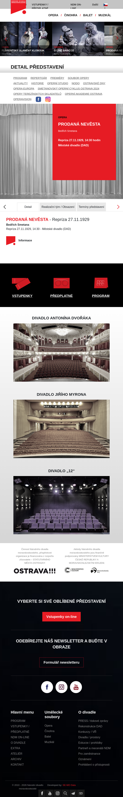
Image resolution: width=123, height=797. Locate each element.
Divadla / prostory (89, 737)
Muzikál (49, 742)
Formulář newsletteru (61, 662)
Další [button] (95, 4)
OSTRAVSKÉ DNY (94, 83)
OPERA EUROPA (23, 88)
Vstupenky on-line (61, 617)
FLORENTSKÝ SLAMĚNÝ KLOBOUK (23, 50)
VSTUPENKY (22, 296)
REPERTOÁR (39, 77)
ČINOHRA (70, 15)
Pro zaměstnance (89, 753)
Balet (48, 736)
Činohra (49, 731)
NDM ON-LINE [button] (76, 6)
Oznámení (84, 759)
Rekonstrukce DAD (90, 726)
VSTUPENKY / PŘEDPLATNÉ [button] (40, 6)
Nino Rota (6, 54)
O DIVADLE (18, 742)
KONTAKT (17, 764)
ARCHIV (16, 759)
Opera (48, 725)
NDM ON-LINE (20, 737)
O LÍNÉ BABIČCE (64, 50)
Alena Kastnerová (62, 54)
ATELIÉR (16, 753)
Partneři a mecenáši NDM (94, 748)
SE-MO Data (69, 785)
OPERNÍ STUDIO (57, 83)
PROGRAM (20, 77)
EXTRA (15, 748)
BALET (88, 15)
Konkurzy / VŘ (87, 731)
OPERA (53, 15)
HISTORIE (37, 83)
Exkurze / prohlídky (90, 742)
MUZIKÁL (105, 15)
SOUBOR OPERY (78, 77)
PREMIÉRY (57, 77)
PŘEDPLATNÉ (61, 296)
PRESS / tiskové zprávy (93, 720)
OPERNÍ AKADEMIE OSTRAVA (83, 93)
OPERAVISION (22, 99)
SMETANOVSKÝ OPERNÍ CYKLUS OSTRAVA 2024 (68, 88)
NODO (76, 83)
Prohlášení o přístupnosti (94, 764)
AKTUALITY (20, 83)
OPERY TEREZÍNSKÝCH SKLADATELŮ (37, 93)
